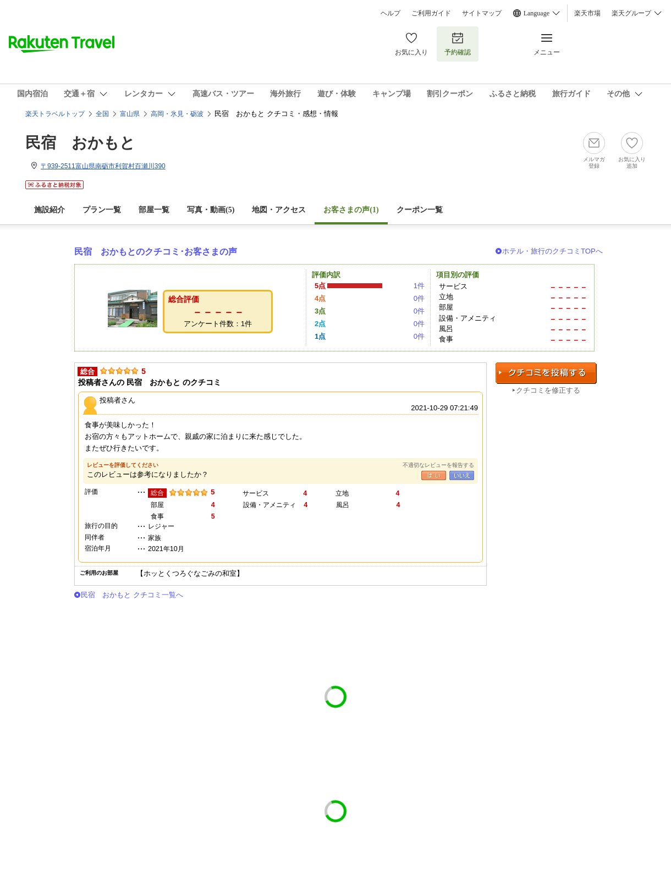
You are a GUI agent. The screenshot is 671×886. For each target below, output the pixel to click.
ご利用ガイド (431, 13)
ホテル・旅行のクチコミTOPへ (552, 251)
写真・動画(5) (210, 210)
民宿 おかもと (80, 142)
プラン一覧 (101, 210)
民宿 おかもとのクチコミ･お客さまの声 (155, 251)
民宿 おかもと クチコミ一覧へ (132, 595)
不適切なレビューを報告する (438, 465)
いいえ (461, 475)
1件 (419, 286)
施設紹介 (49, 210)
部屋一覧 (154, 210)
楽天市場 (587, 13)
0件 (419, 298)
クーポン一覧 (420, 210)
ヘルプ (390, 13)
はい (433, 475)
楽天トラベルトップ (55, 114)
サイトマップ (482, 13)
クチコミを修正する (548, 390)
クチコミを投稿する (546, 373)
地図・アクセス (279, 210)
